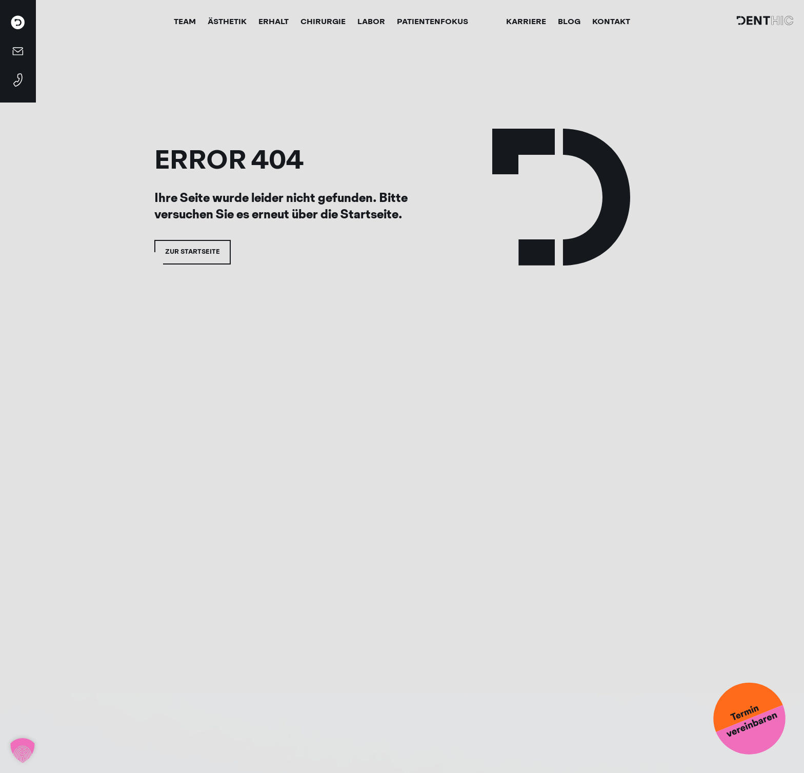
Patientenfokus (432, 21)
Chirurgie (323, 21)
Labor (371, 21)
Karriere (526, 21)
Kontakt (611, 21)
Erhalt (273, 21)
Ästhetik (227, 21)
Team (185, 21)
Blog (569, 21)
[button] (22, 750)
